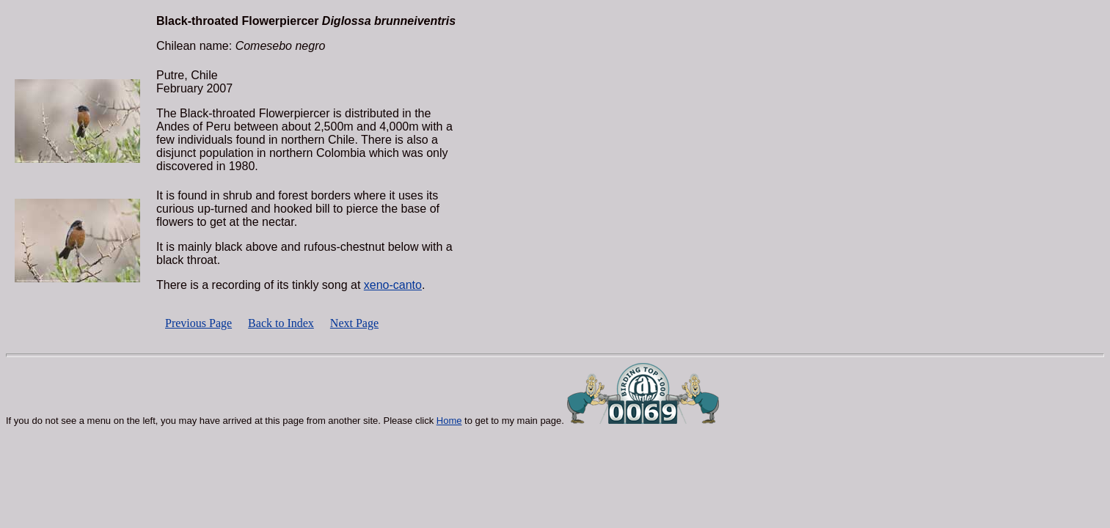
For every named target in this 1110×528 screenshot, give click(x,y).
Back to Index (281, 323)
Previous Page (198, 323)
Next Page (354, 323)
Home (449, 420)
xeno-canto (393, 285)
